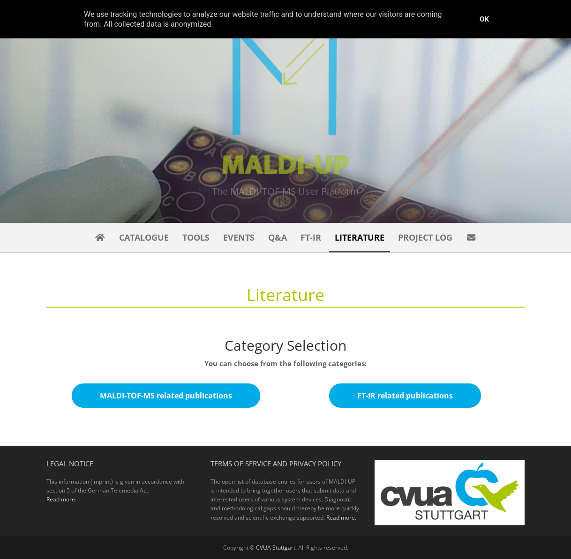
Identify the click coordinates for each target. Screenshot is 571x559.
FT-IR (311, 237)
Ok (484, 19)
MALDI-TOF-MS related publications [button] (166, 395)
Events (239, 237)
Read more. (61, 499)
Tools (196, 237)
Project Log (425, 237)
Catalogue (144, 237)
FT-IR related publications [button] (405, 395)
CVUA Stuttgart (275, 548)
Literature (359, 237)
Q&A (277, 237)
